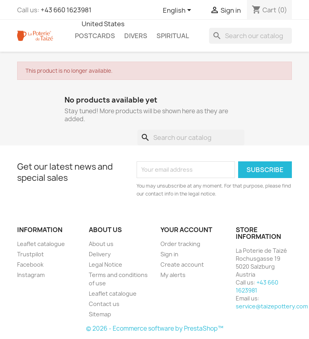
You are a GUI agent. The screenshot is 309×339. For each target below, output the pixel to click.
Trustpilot (30, 254)
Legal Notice (105, 264)
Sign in (169, 254)
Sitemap (100, 314)
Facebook (30, 264)
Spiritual (172, 35)
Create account (182, 264)
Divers (135, 35)
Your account (186, 229)
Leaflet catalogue (41, 244)
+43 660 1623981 (66, 10)
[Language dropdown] (178, 10)
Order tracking (180, 244)
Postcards (95, 35)
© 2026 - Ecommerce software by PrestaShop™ (154, 328)
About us (101, 244)
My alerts (173, 275)
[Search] (250, 36)
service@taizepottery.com (272, 306)
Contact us (104, 304)
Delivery (100, 254)
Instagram (31, 275)
